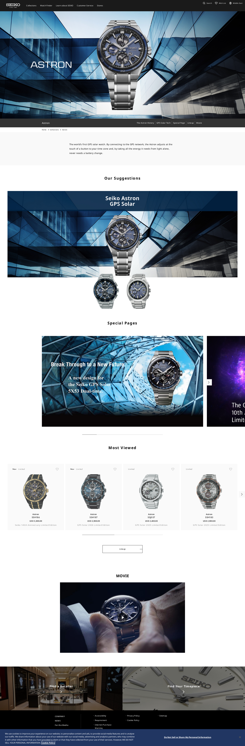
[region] (122, 737)
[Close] (240, 737)
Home (44, 130)
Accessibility (100, 715)
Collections (54, 130)
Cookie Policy (133, 720)
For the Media (61, 725)
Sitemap (163, 715)
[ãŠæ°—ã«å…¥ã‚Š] (57, 480)
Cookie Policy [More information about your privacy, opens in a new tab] (48, 742)
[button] (207, 3)
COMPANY (60, 716)
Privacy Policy (133, 715)
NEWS (58, 720)
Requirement (101, 720)
